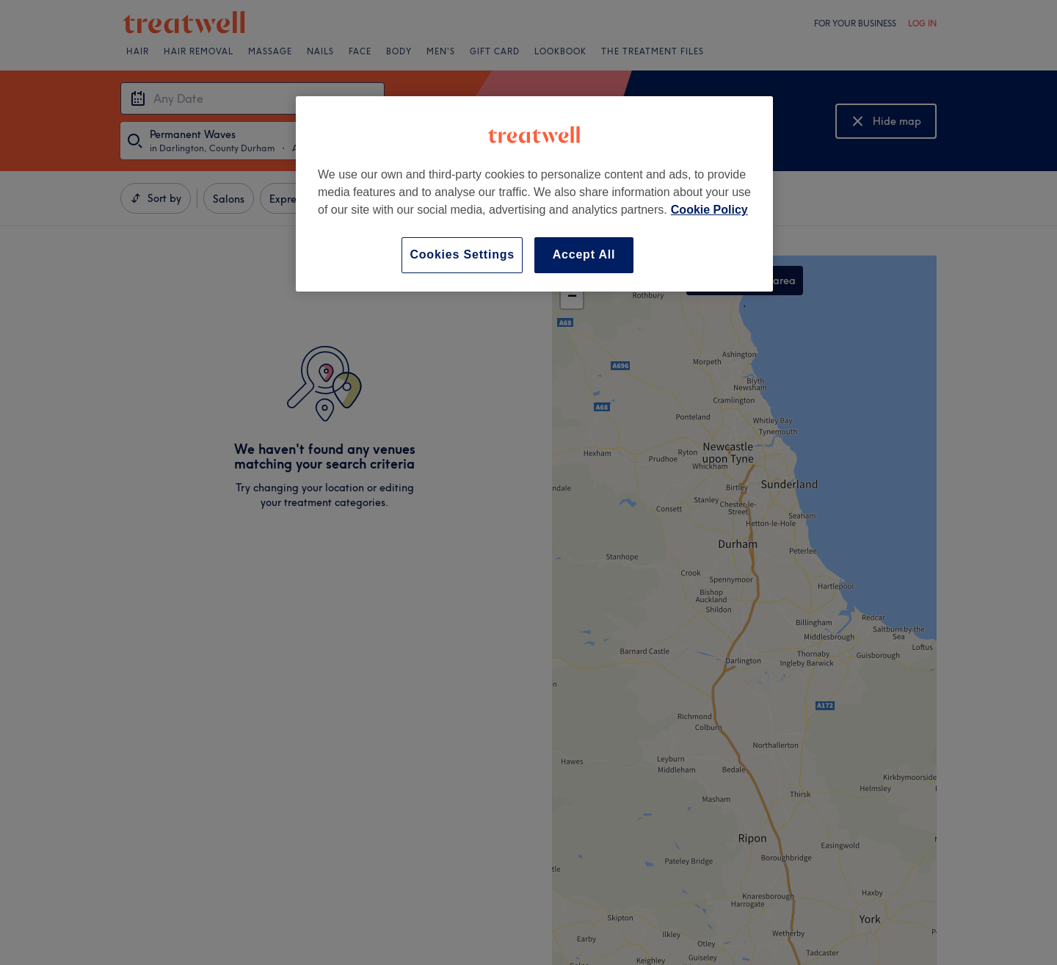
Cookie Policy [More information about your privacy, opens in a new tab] (709, 209)
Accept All (584, 254)
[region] (534, 193)
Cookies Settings (462, 254)
